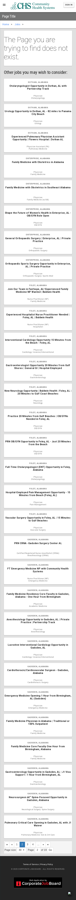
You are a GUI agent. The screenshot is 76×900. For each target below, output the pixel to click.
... (38, 844)
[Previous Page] (11, 844)
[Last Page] (48, 844)
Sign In (69, 5)
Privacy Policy (46, 864)
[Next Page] (43, 844)
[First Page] (7, 844)
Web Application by (38, 882)
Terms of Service (31, 864)
